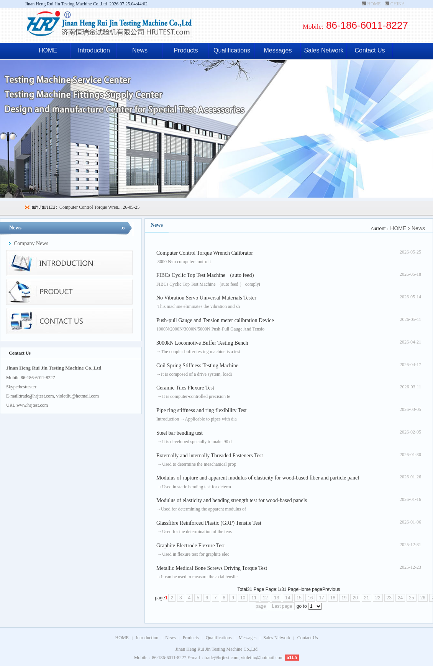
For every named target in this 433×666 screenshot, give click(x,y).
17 (321, 598)
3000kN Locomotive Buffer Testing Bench (202, 343)
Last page (282, 606)
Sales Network (323, 50)
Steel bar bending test (179, 433)
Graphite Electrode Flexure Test (190, 545)
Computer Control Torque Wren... (90, 207)
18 (332, 598)
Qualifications (231, 50)
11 (253, 598)
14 (287, 598)
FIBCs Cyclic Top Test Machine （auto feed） (206, 275)
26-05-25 (130, 207)
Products (186, 50)
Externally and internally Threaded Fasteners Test (209, 455)
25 (411, 598)
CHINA (397, 4)
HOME (374, 4)
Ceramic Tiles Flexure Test (185, 388)
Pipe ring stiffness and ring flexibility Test (201, 410)
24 (400, 598)
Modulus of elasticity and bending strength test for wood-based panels (231, 500)
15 (299, 598)
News (140, 50)
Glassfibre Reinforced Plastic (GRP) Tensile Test (208, 523)
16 (310, 598)
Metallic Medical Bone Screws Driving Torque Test (211, 568)
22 (377, 598)
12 (265, 598)
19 (343, 598)
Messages (278, 50)
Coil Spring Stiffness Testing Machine (197, 365)
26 (422, 598)
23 (389, 598)
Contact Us (369, 50)
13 (276, 598)
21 (366, 598)
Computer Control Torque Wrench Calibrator (204, 253)
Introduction (94, 50)
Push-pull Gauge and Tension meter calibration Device (215, 320)
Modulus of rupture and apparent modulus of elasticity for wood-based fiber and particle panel (257, 478)
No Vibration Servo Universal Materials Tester (206, 298)
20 (355, 598)
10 (242, 598)
